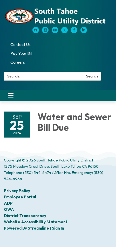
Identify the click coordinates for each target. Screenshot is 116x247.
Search (92, 76)
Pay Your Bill (21, 53)
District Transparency (25, 215)
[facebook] (74, 31)
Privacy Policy (17, 190)
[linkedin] (83, 31)
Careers (17, 62)
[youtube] (55, 31)
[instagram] (45, 31)
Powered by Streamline (26, 228)
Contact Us (20, 44)
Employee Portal (20, 196)
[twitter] (64, 31)
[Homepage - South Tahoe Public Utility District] (58, 16)
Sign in (58, 228)
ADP (8, 203)
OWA (9, 209)
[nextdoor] (35, 31)
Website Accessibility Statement (35, 221)
